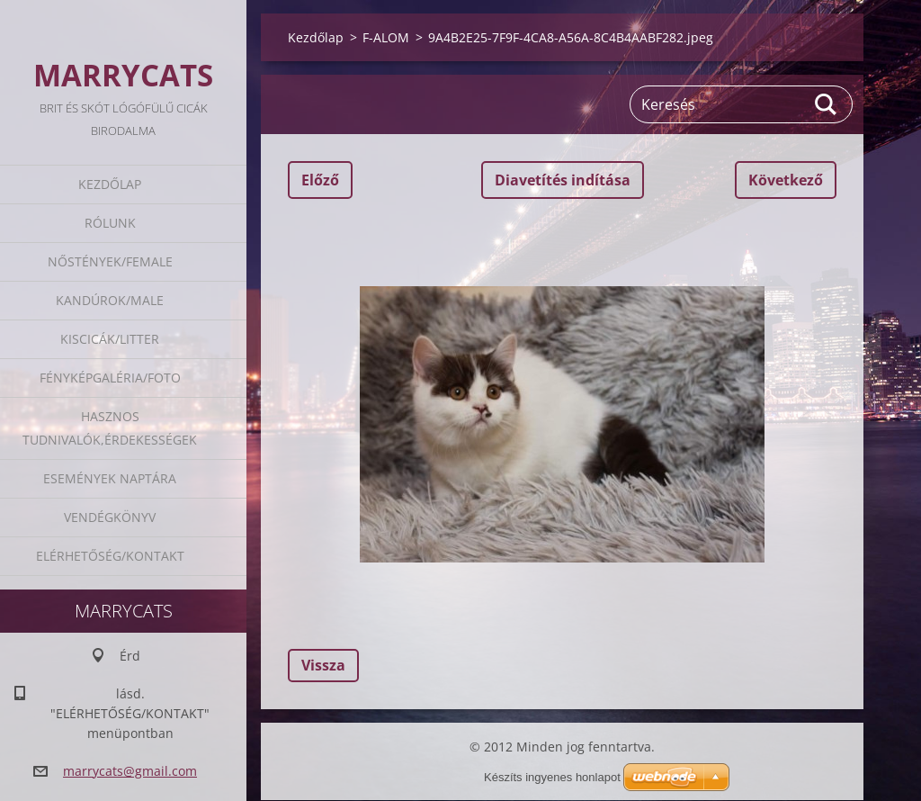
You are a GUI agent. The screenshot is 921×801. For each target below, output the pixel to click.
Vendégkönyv (110, 517)
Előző (320, 180)
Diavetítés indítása (562, 180)
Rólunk (110, 222)
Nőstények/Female (110, 261)
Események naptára (109, 478)
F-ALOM (385, 37)
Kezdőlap (109, 184)
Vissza (323, 665)
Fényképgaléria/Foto (110, 377)
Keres (826, 104)
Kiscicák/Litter (109, 338)
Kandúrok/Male (110, 300)
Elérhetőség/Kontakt (110, 555)
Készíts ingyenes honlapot (552, 777)
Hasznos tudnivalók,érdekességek (109, 428)
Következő (785, 180)
